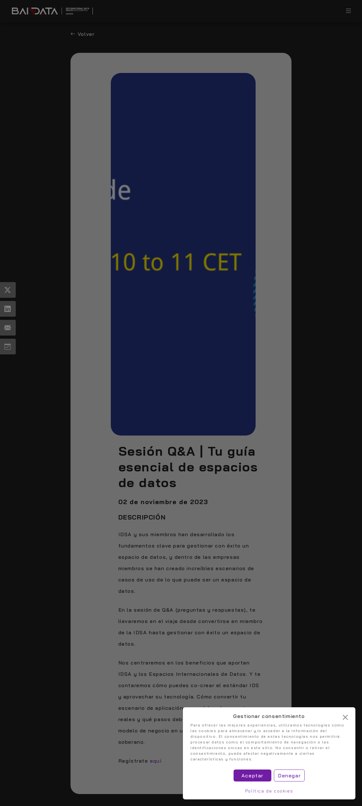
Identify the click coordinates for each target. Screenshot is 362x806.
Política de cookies (269, 791)
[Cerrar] (345, 717)
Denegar (289, 775)
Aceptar (252, 775)
